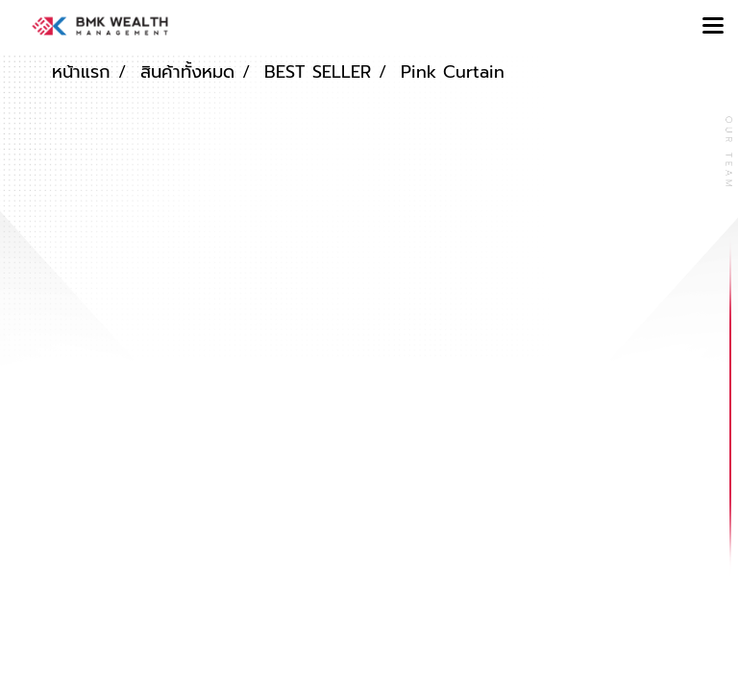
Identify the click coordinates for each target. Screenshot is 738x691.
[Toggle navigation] (713, 27)
